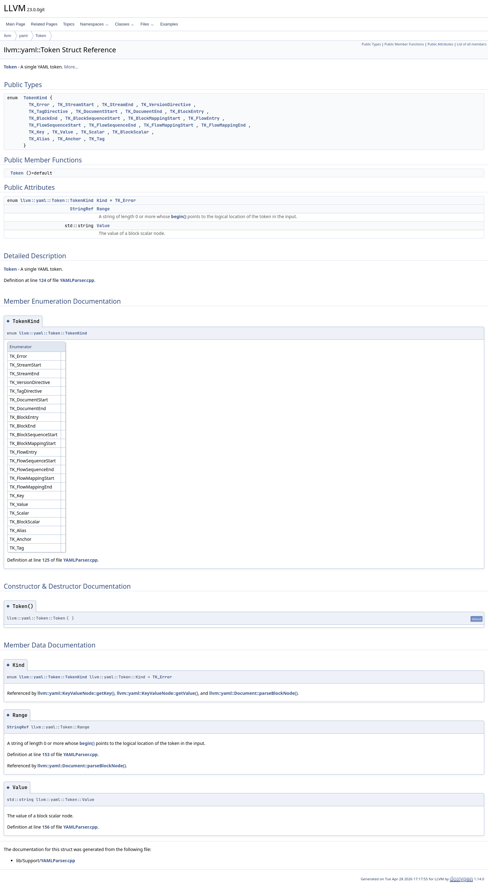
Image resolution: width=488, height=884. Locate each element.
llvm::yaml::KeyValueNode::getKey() (75, 693)
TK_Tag (96, 139)
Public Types (371, 44)
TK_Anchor (69, 139)
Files (147, 24)
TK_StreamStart (76, 104)
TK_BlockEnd (43, 118)
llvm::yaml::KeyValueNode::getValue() (157, 693)
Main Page (15, 24)
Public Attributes (440, 44)
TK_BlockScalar (130, 132)
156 (45, 827)
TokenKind (35, 98)
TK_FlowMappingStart (169, 125)
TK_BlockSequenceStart (92, 118)
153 (45, 754)
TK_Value (62, 132)
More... (71, 67)
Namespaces (94, 24)
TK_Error (39, 104)
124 (42, 280)
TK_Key (36, 132)
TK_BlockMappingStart (154, 118)
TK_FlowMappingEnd (223, 125)
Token (40, 35)
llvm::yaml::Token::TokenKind (56, 200)
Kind (102, 200)
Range (103, 209)
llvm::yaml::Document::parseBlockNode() (253, 693)
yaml (23, 35)
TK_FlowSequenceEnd (112, 125)
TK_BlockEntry (187, 111)
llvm (7, 35)
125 (45, 560)
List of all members (471, 44)
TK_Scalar (93, 132)
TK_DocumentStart (96, 111)
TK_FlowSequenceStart (55, 125)
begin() (178, 216)
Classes (124, 24)
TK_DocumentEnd (143, 111)
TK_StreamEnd (117, 104)
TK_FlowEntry (204, 118)
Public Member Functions (404, 44)
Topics (68, 24)
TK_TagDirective (48, 111)
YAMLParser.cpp (77, 280)
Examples (169, 24)
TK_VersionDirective (166, 104)
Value (103, 225)
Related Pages (44, 24)
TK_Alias (39, 139)
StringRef (82, 209)
